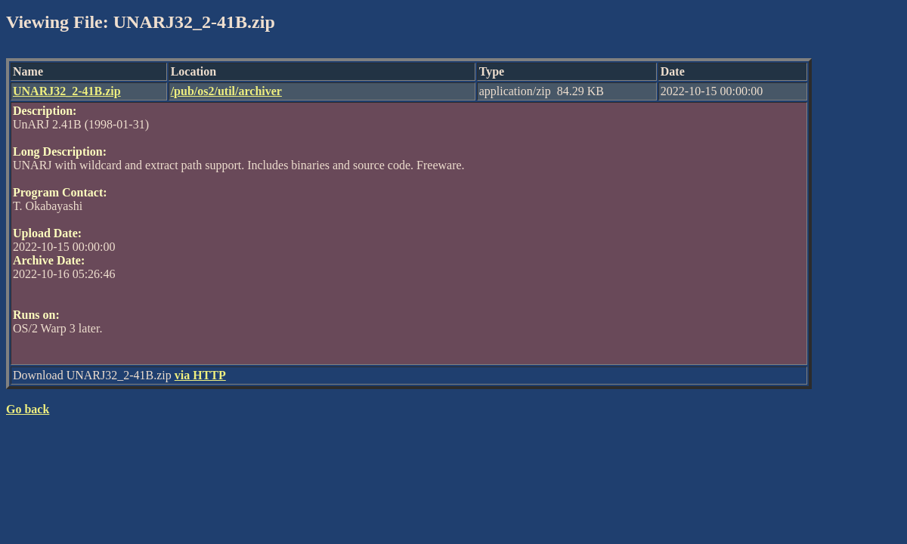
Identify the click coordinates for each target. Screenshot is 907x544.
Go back (27, 409)
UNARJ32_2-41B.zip (67, 91)
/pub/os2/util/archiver (226, 91)
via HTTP (200, 375)
